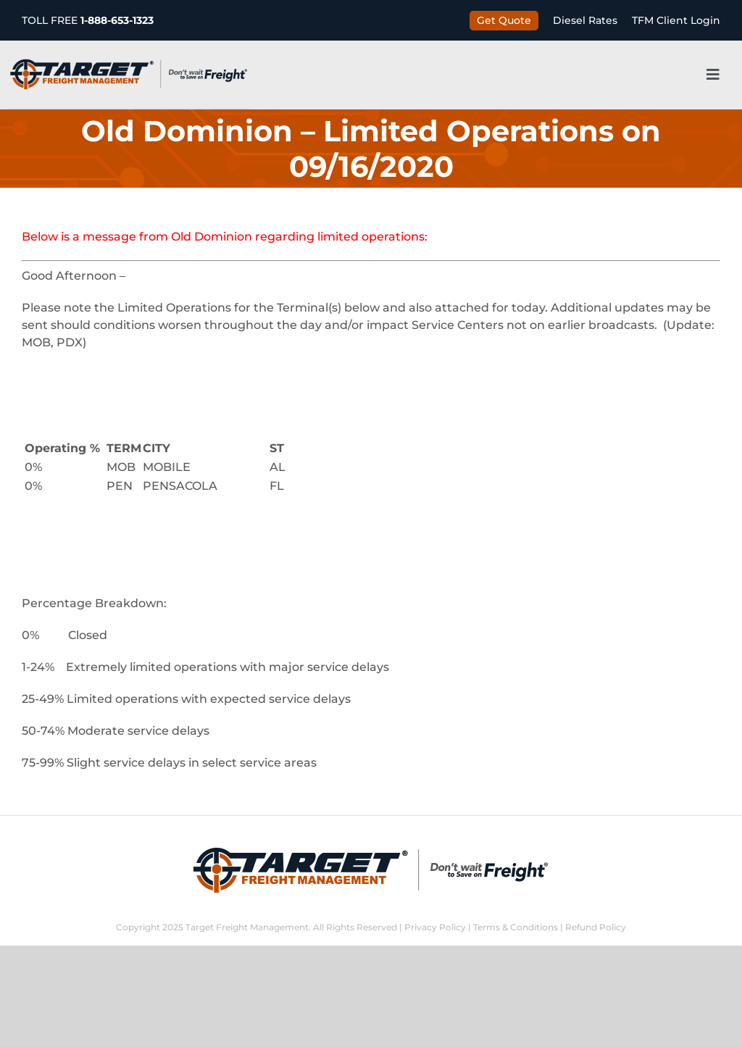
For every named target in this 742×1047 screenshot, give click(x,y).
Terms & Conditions (515, 927)
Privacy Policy (435, 927)
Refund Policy (595, 927)
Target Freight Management (247, 927)
